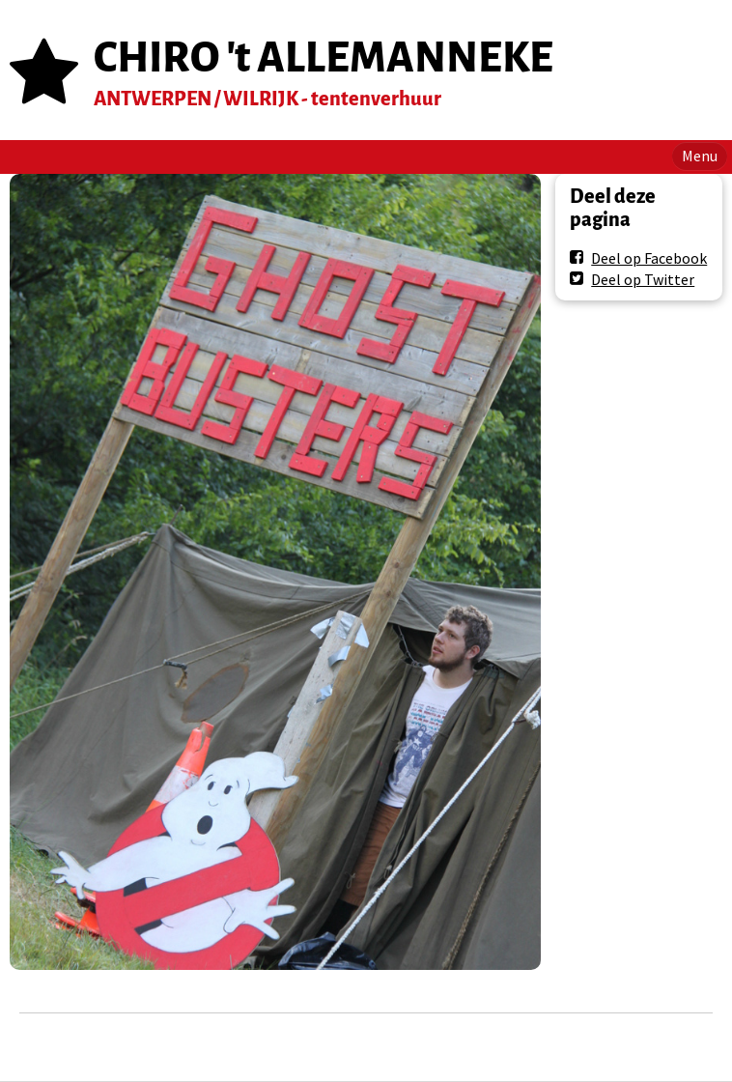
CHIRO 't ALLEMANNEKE (323, 57)
